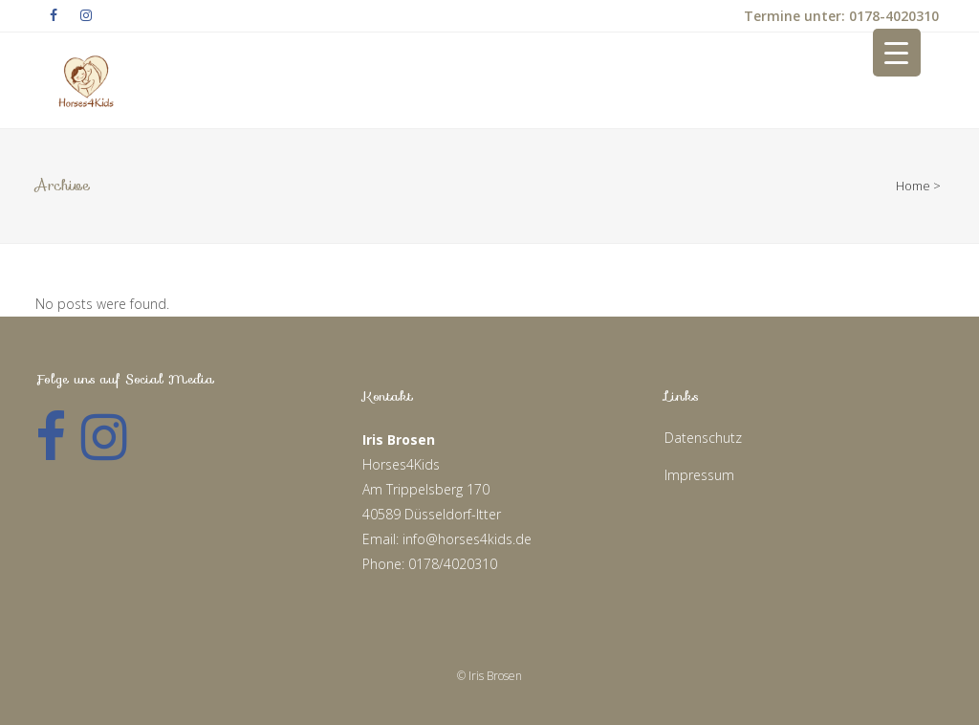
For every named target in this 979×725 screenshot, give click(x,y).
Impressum (699, 475)
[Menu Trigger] (897, 53)
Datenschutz (703, 437)
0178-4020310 (892, 16)
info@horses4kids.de (467, 539)
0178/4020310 (452, 564)
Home (913, 185)
